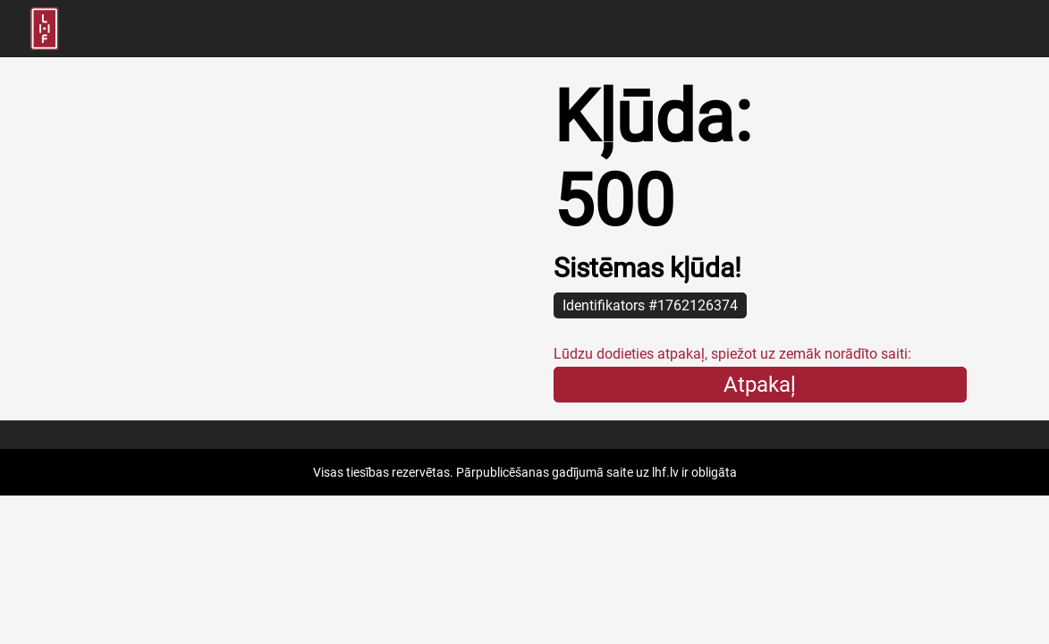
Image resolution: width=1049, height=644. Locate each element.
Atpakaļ (759, 384)
